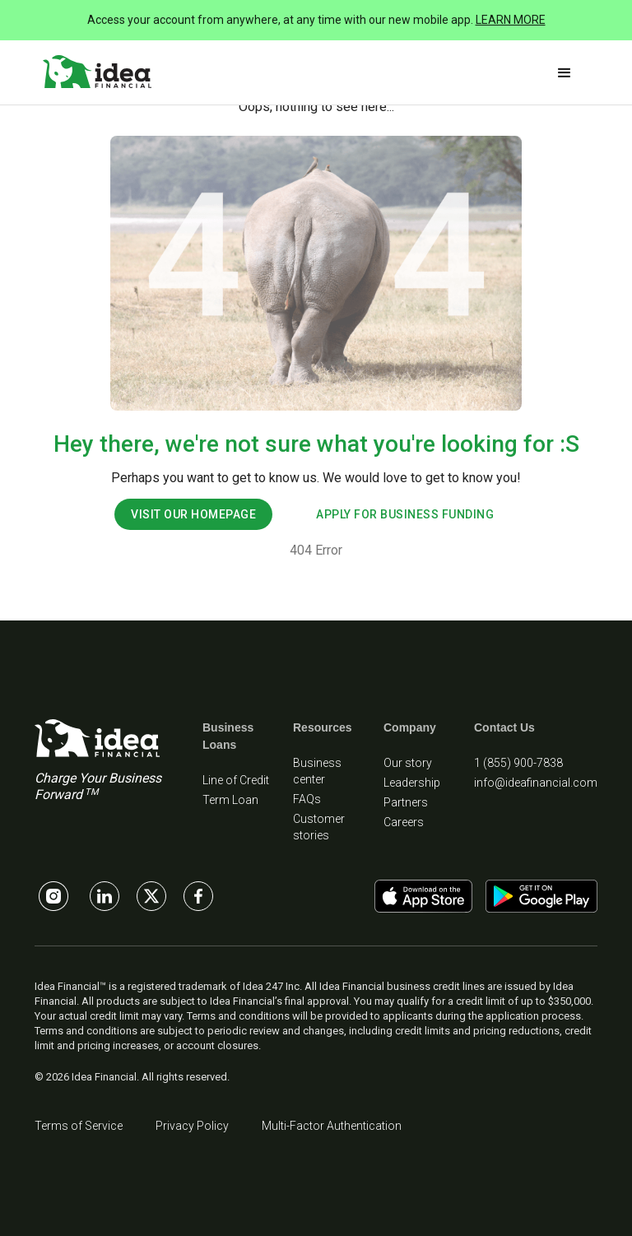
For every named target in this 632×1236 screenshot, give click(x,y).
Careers (403, 822)
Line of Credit (235, 780)
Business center (317, 771)
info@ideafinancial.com (535, 782)
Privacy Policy (192, 1125)
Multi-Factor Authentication (332, 1125)
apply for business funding (405, 514)
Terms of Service (79, 1125)
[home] (97, 72)
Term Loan (230, 799)
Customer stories (319, 827)
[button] (564, 73)
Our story (407, 762)
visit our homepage (193, 514)
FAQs (307, 799)
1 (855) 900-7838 (518, 762)
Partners (405, 802)
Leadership (411, 782)
